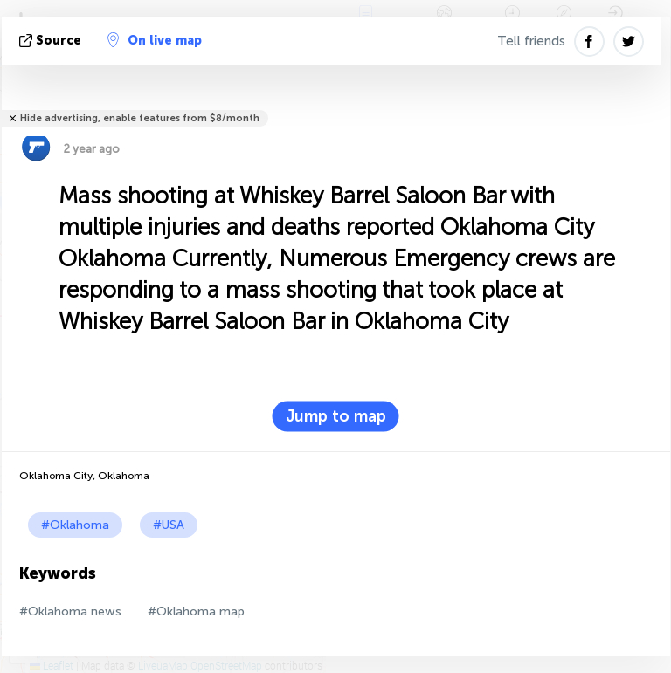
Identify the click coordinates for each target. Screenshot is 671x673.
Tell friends (531, 41)
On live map (154, 40)
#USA (168, 525)
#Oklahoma (75, 525)
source (52, 40)
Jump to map (336, 416)
